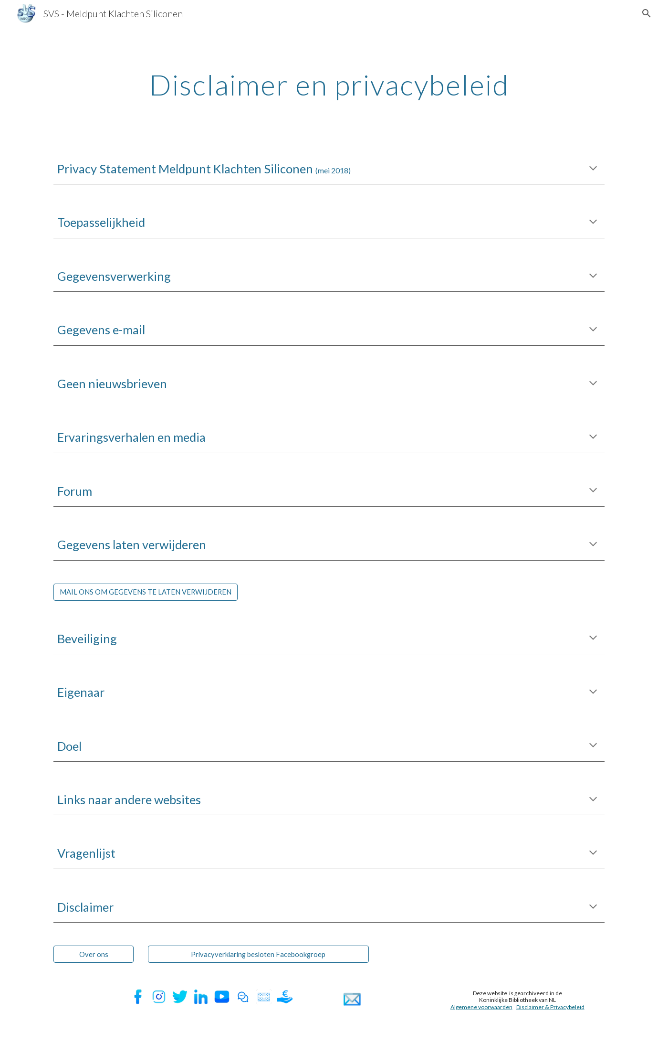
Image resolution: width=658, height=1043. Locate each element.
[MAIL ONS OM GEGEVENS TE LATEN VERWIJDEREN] (145, 592)
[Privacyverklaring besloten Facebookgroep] (258, 954)
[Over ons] (93, 954)
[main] (328, 84)
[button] (646, 13)
